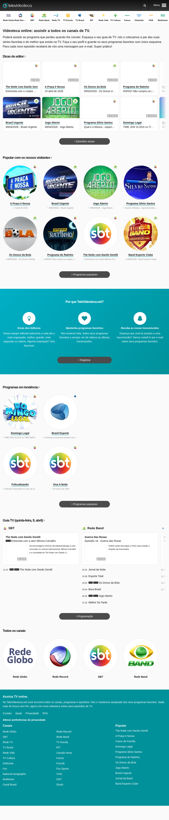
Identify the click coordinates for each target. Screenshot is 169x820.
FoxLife (60, 763)
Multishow (8, 779)
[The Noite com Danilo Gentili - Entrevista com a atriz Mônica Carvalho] (17, 553)
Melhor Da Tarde (98, 602)
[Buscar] (145, 5)
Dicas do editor (14, 56)
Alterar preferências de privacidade (24, 719)
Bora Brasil (95, 589)
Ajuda (18, 713)
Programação (84, 616)
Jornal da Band (123, 778)
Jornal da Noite (97, 569)
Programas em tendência (21, 387)
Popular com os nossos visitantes (27, 157)
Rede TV (8, 742)
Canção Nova (64, 752)
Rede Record (64, 731)
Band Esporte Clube (126, 783)
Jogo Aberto (105, 595)
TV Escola (62, 742)
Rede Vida (9, 752)
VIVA (59, 774)
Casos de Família (125, 741)
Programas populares (85, 274)
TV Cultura (9, 758)
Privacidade (32, 713)
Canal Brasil (9, 784)
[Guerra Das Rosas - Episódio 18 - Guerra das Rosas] (96, 553)
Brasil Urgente (123, 773)
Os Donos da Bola (109, 582)
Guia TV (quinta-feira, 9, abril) (23, 520)
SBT (11, 528)
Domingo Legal (123, 746)
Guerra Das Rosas (96, 537)
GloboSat (8, 763)
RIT (58, 747)
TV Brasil (8, 747)
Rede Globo (9, 731)
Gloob (59, 784)
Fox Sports (62, 768)
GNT (59, 779)
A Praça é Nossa (124, 736)
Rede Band (95, 528)
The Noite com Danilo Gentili (23, 537)
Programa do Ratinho (127, 757)
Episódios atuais (84, 141)
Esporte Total (96, 576)
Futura (60, 758)
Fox (5, 768)
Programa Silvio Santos (128, 751)
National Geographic (14, 774)
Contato (7, 713)
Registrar (84, 360)
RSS (45, 713)
